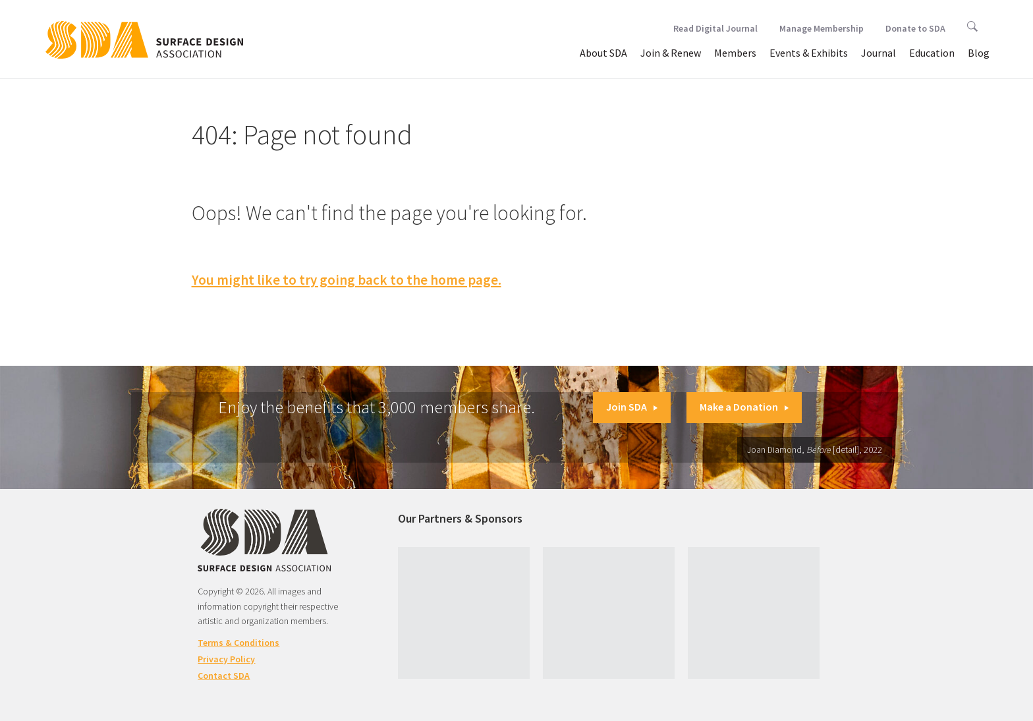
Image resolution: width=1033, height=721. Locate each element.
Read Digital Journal (715, 28)
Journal (878, 52)
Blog (979, 52)
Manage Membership (821, 28)
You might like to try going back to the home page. (346, 280)
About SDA (603, 52)
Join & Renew (670, 52)
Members (735, 52)
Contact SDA (224, 675)
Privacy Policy (226, 659)
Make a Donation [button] (744, 406)
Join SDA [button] (631, 406)
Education (932, 52)
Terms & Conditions (238, 643)
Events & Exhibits (808, 52)
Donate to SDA (915, 28)
